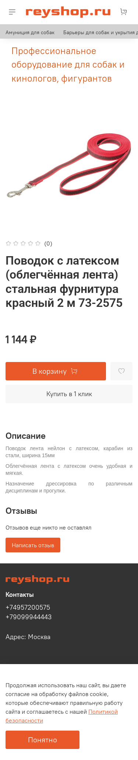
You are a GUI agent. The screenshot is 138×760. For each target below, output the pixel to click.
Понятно (42, 739)
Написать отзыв (33, 545)
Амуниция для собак (30, 32)
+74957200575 (28, 607)
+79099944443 (29, 617)
